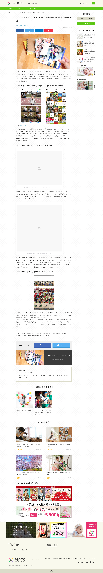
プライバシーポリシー (81, 558)
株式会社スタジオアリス (13, 543)
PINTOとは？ (32, 8)
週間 (82, 18)
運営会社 (91, 558)
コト (15, 549)
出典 (21, 125)
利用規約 (73, 558)
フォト (26, 549)
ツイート (62, 345)
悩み (21, 25)
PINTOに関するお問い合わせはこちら (61, 558)
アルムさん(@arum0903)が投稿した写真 (33, 187)
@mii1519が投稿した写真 (33, 253)
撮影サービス (25, 25)
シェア (43, 345)
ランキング (10, 8)
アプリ (18, 25)
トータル (91, 18)
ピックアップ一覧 (21, 8)
